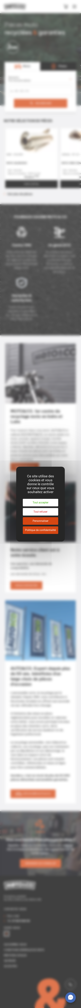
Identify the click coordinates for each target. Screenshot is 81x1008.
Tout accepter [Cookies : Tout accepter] (40, 502)
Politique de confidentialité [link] (40, 530)
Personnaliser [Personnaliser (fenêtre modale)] (40, 520)
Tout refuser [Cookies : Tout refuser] (40, 511)
